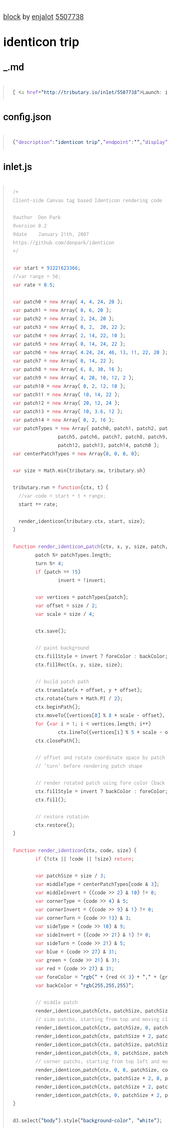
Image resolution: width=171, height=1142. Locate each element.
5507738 (69, 16)
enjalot (43, 16)
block (12, 16)
